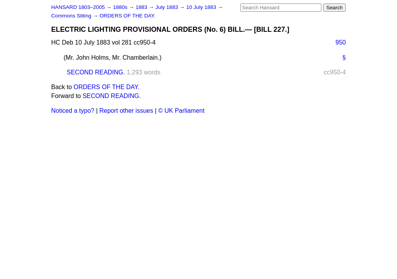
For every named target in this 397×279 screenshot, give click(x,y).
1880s (121, 7)
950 (340, 42)
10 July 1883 (201, 7)
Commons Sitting (72, 16)
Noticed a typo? (72, 110)
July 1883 (167, 7)
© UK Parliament (181, 110)
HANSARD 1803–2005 (78, 7)
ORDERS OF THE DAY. (127, 16)
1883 (142, 7)
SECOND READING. (96, 72)
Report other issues (126, 110)
